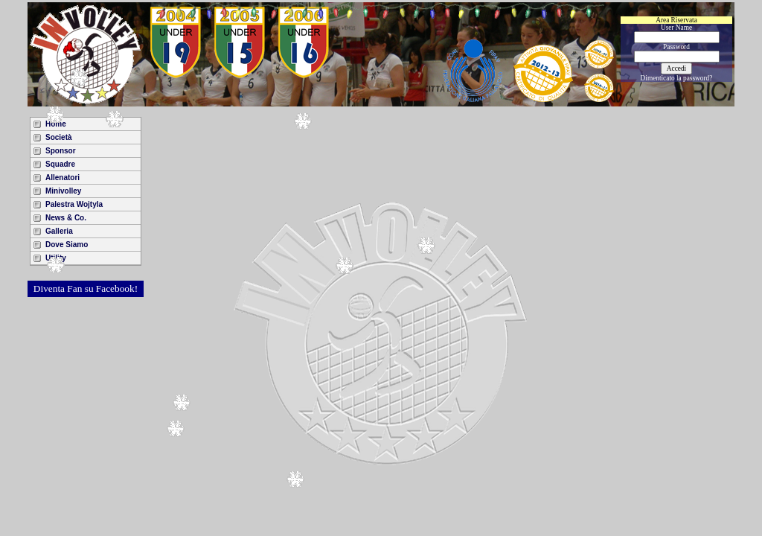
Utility (55, 258)
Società (58, 137)
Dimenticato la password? (677, 78)
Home (55, 124)
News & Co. (65, 218)
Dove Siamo (66, 244)
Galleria (59, 231)
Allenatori (62, 177)
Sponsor (60, 151)
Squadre (60, 164)
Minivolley (63, 191)
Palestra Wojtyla (74, 204)
